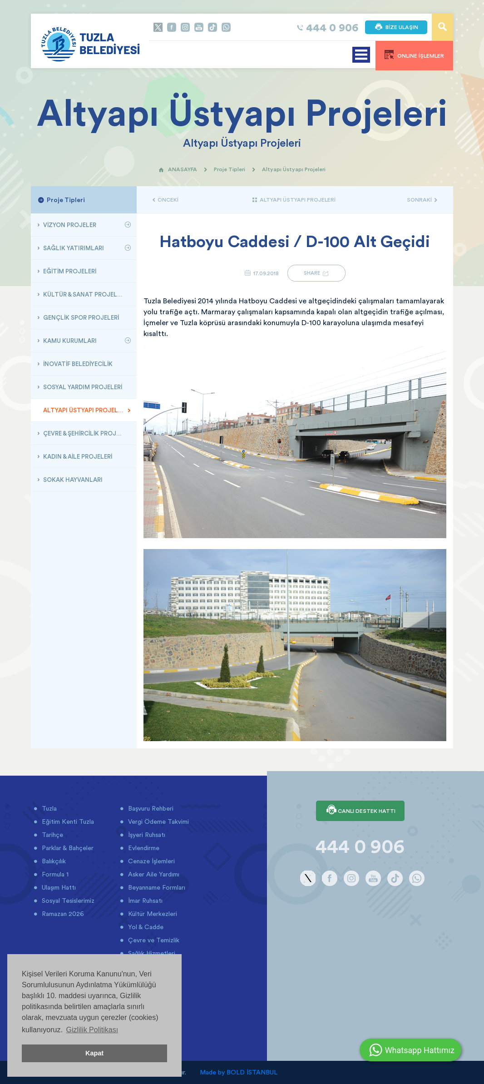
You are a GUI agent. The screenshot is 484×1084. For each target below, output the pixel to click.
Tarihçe (51, 835)
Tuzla (48, 808)
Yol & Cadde (144, 927)
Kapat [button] (94, 1053)
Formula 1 (54, 874)
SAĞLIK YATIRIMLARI (73, 248)
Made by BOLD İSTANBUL (238, 1072)
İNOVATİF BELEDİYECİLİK (77, 363)
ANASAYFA (177, 169)
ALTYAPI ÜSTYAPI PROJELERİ (84, 410)
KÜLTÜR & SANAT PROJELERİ (83, 294)
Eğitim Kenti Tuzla (67, 821)
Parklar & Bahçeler (67, 848)
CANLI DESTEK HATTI (360, 810)
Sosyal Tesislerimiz (67, 900)
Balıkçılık (53, 861)
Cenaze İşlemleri (150, 861)
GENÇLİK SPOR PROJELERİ (80, 317)
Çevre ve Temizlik (152, 940)
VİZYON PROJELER (69, 224)
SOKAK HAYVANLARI (72, 479)
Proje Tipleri (229, 169)
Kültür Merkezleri (151, 914)
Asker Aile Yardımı (152, 874)
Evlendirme (142, 848)
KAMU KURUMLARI (69, 340)
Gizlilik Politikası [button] (92, 1030)
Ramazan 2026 (62, 914)
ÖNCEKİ (165, 199)
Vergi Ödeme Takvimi (157, 821)
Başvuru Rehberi (149, 808)
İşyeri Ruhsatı (145, 835)
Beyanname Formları (155, 887)
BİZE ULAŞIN (396, 27)
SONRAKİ (422, 199)
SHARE (316, 273)
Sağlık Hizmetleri (150, 953)
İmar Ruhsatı (144, 900)
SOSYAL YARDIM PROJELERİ (82, 387)
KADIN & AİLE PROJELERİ (77, 456)
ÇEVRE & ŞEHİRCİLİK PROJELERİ (86, 433)
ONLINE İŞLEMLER (414, 54)
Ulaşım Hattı (58, 887)
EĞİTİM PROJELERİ (69, 271)
